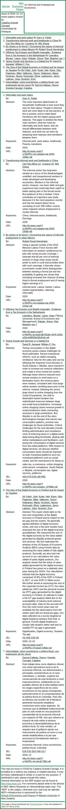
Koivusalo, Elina (32, 76)
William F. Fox (22, 64)
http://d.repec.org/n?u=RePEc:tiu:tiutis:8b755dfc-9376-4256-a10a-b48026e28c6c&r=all (42, 334)
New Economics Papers (17, 6)
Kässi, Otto (55, 70)
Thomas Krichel (35, 804)
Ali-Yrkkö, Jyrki (28, 70)
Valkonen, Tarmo (31, 73)
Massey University (48, 795)
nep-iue (6, 6)
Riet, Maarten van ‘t (55, 58)
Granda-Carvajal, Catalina (19, 88)
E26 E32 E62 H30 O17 (34, 751)
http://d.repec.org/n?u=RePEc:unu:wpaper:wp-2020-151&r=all (38, 303)
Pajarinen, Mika (13, 73)
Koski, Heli (43, 70)
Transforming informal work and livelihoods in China (32, 40)
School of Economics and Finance (18, 795)
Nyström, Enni (28, 79)
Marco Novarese (17, 786)
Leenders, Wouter (31, 315)
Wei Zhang (43, 43)
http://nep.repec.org (11, 783)
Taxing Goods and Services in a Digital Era (27, 61)
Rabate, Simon (35, 58)
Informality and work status (19, 37)
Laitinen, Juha (13, 79)
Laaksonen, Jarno (50, 76)
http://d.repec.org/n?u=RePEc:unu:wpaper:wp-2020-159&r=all (38, 154)
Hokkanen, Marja (49, 73)
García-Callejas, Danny (46, 85)
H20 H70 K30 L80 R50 (33, 477)
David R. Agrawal (31, 344)
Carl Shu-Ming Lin (15, 43)
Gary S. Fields (44, 37)
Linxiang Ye (31, 43)
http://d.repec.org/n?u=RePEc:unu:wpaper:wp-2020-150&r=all (38, 228)
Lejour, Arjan (20, 58)
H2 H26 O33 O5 (30, 638)
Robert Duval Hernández (51, 49)
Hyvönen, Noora (14, 76)
